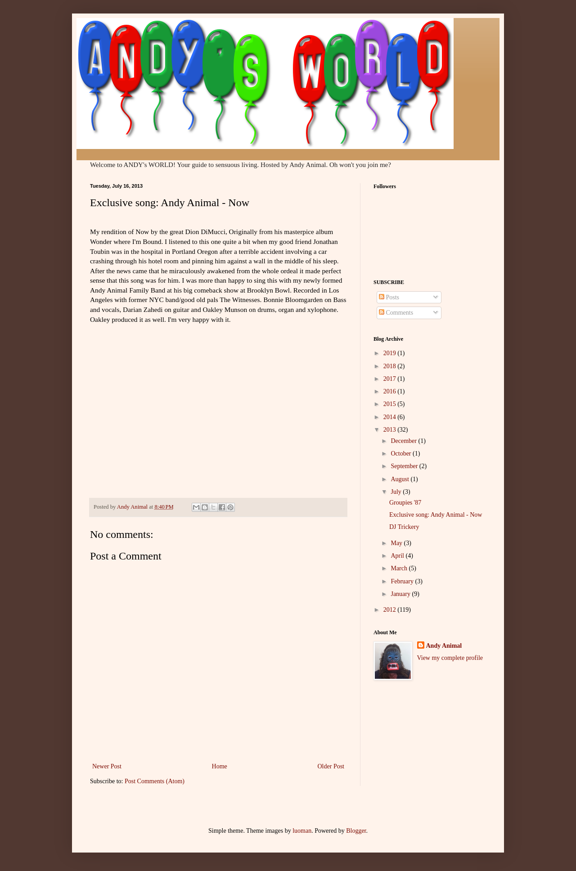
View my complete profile (450, 657)
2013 (390, 429)
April (398, 555)
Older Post (331, 766)
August (400, 479)
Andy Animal (444, 645)
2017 (390, 378)
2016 (390, 391)
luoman (301, 830)
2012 (390, 609)
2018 (390, 366)
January (401, 594)
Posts (389, 297)
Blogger (356, 830)
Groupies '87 (405, 502)
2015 (390, 404)
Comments (396, 312)
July (397, 491)
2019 (390, 353)
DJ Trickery (404, 527)
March (400, 568)
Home (219, 766)
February (403, 581)
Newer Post (107, 766)
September (405, 466)
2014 (390, 417)
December (404, 441)
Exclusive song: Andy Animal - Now (435, 514)
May (397, 543)
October (402, 453)
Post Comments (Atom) (154, 781)
